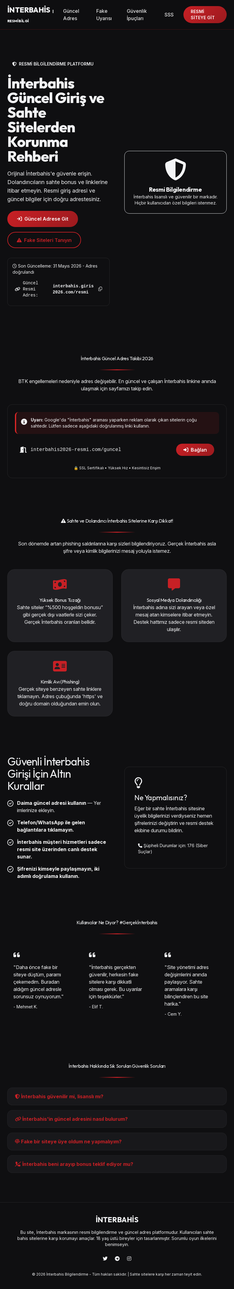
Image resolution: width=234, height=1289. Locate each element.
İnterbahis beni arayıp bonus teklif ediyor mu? (74, 1164)
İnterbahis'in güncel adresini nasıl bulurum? (71, 1119)
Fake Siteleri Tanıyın (44, 240)
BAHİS (30, 14)
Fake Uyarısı (104, 14)
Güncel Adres (71, 14)
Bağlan (195, 450)
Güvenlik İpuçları (137, 14)
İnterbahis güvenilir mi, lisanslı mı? (59, 1096)
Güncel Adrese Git (42, 219)
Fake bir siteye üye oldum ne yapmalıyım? (68, 1141)
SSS (169, 15)
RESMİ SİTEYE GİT (203, 14)
